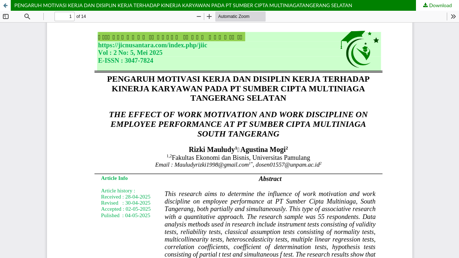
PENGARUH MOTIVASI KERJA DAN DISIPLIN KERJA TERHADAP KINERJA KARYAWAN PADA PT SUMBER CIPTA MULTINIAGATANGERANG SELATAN (183, 5)
